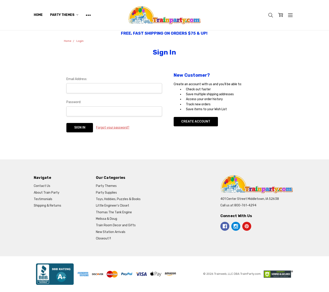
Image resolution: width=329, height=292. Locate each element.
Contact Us (42, 186)
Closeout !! (103, 238)
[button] (55, 274)
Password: (73, 102)
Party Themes (64, 15)
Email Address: (76, 79)
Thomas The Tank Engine (114, 212)
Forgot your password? (112, 127)
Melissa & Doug (106, 219)
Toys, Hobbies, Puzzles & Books (118, 199)
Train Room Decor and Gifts (116, 225)
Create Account (195, 121)
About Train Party (46, 193)
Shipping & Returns (47, 205)
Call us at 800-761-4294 (238, 205)
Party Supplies (106, 193)
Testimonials (43, 199)
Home (38, 15)
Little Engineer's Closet (112, 205)
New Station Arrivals (110, 232)
